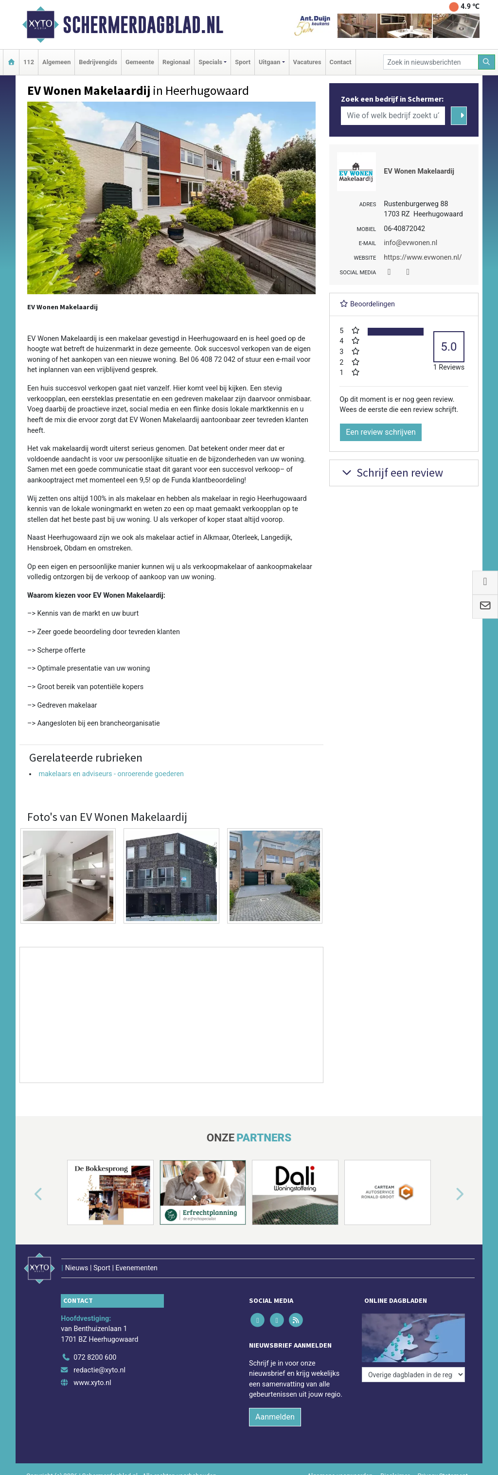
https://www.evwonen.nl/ (423, 257)
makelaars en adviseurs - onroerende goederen (111, 774)
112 (28, 62)
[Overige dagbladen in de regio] (413, 1374)
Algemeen (56, 62)
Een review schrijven (381, 432)
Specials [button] (210, 62)
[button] (27, 1194)
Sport (242, 62)
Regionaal (176, 62)
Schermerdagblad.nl (143, 25)
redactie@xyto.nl (99, 1370)
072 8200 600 (94, 1357)
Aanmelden (275, 1417)
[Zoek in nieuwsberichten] (431, 62)
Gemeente (139, 62)
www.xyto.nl (92, 1383)
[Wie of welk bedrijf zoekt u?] (393, 116)
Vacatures (307, 62)
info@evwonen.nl (410, 243)
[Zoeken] (487, 62)
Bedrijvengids (98, 62)
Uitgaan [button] (269, 62)
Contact (341, 62)
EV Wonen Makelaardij (419, 171)
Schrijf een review (391, 472)
